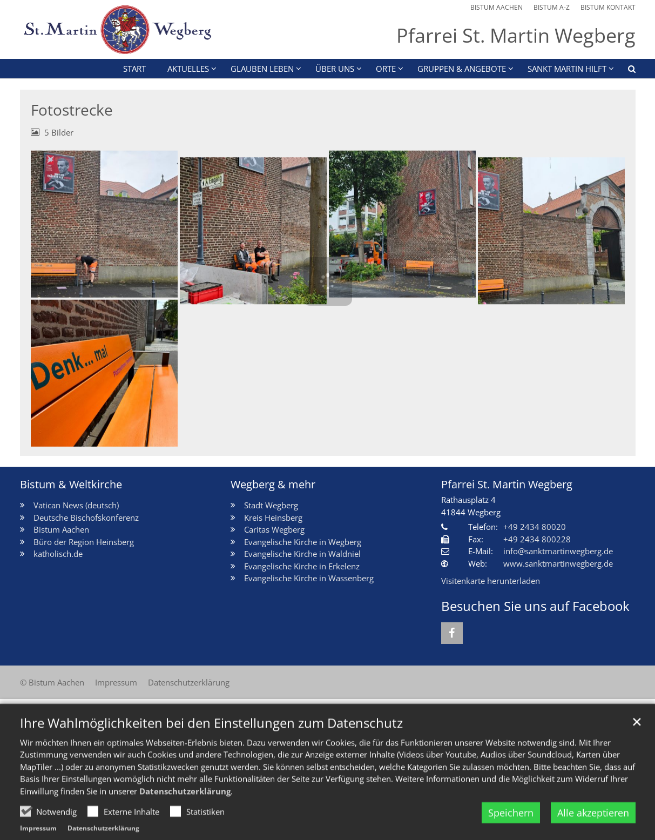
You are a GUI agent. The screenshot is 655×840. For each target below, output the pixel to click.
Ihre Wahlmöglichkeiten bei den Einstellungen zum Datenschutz (211, 744)
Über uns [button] (334, 68)
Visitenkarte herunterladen (490, 580)
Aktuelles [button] (188, 68)
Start (134, 68)
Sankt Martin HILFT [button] (567, 68)
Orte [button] (386, 68)
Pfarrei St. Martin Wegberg (506, 484)
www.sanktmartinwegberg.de (558, 563)
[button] (625, 70)
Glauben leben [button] (262, 68)
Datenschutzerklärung (185, 812)
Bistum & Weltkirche (71, 484)
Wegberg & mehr (273, 484)
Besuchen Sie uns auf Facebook (535, 606)
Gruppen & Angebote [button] (461, 68)
